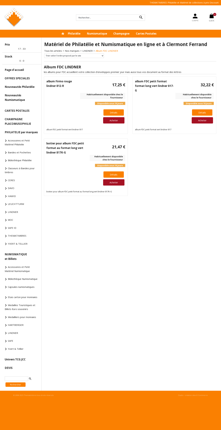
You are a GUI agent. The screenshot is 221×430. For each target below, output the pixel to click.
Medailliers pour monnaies (22, 317)
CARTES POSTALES (17, 110)
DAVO (11, 188)
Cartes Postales (146, 33)
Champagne (121, 33)
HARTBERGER (16, 324)
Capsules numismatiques (21, 286)
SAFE (10, 340)
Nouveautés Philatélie (19, 87)
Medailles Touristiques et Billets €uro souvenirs (20, 307)
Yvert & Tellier (16, 348)
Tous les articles (53, 50)
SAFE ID (12, 227)
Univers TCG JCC (15, 359)
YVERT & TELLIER (17, 243)
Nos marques (72, 50)
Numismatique (97, 33)
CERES (11, 180)
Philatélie (74, 33)
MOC (10, 219)
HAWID (12, 196)
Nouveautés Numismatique (15, 97)
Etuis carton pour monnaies (22, 297)
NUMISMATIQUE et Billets (16, 256)
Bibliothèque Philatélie (20, 160)
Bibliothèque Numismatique (22, 278)
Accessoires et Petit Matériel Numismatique (17, 269)
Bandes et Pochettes (19, 152)
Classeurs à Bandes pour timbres (20, 170)
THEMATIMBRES (17, 235)
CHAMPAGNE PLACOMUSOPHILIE (18, 121)
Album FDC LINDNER (107, 50)
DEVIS (9, 368)
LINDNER (13, 212)
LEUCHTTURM (16, 203)
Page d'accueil (14, 70)
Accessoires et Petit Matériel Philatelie (17, 142)
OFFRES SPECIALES (17, 78)
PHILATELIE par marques (21, 132)
